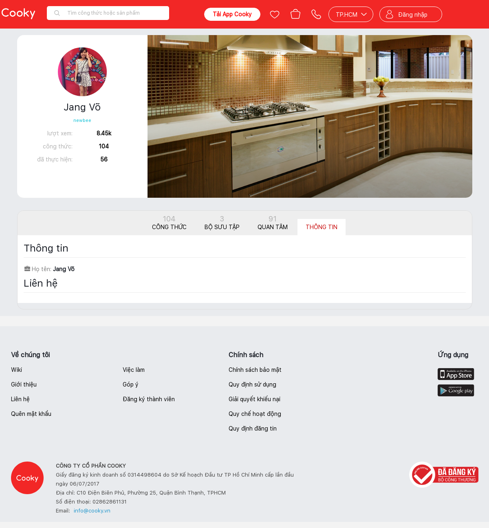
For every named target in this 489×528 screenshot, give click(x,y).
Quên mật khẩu (31, 414)
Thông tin (321, 227)
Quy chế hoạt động (255, 414)
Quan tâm (273, 222)
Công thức (169, 222)
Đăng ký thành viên (149, 399)
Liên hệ (20, 399)
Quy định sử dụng (252, 384)
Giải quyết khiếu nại (254, 399)
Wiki (16, 370)
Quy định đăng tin (253, 428)
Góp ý (131, 384)
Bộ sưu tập (222, 222)
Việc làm (134, 370)
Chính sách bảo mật (255, 370)
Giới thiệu (24, 384)
